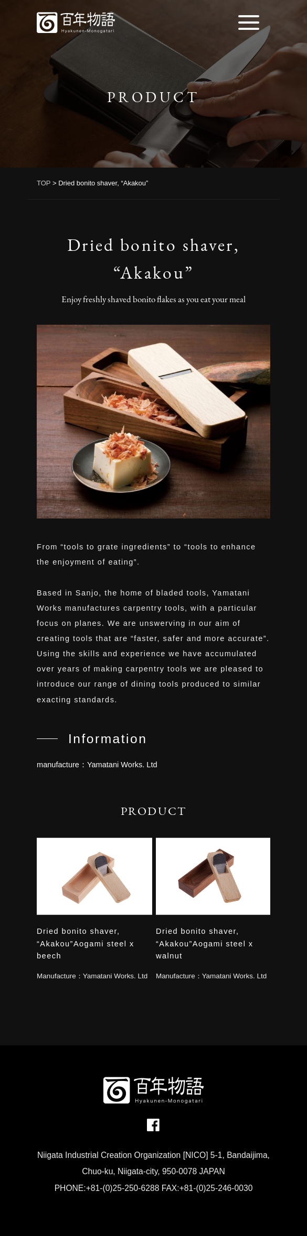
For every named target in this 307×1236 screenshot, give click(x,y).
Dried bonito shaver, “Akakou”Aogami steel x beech (85, 943)
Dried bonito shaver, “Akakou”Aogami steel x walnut (204, 943)
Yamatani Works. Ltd (115, 976)
